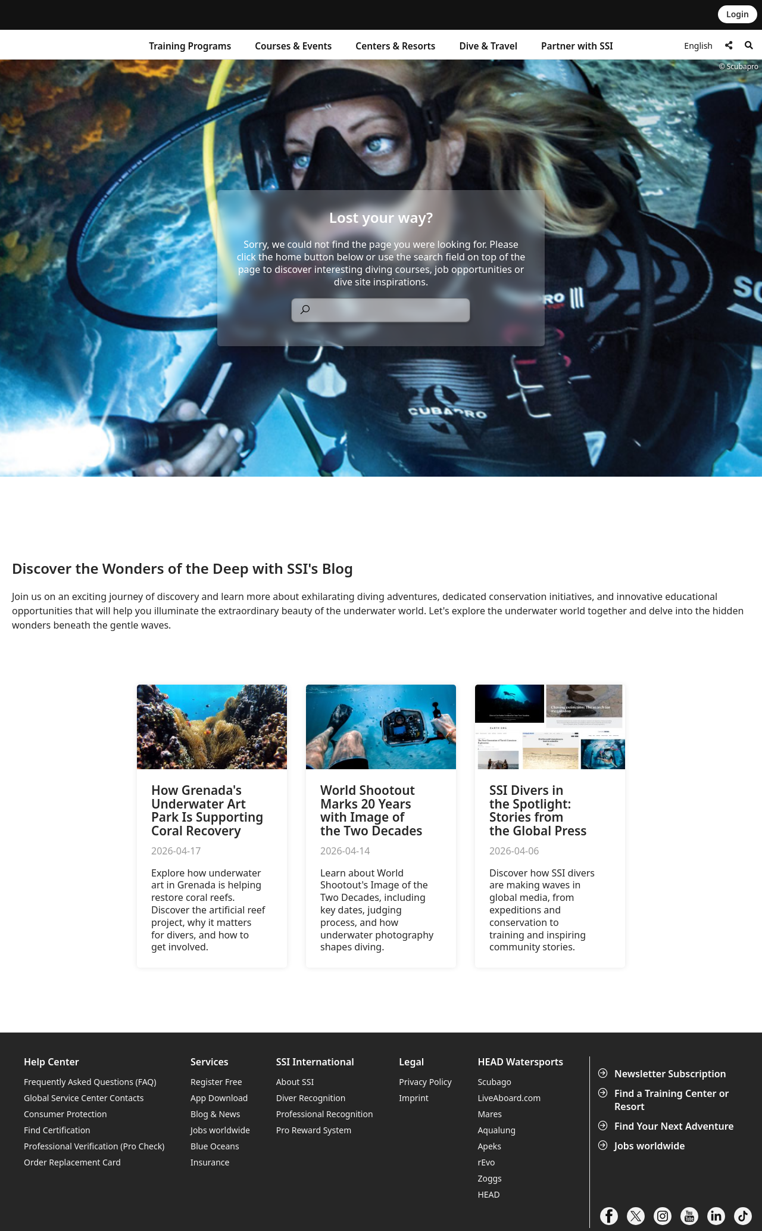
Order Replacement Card (72, 1162)
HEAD (488, 1194)
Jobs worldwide (642, 1145)
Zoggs (489, 1178)
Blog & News (215, 1114)
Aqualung (496, 1130)
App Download (219, 1097)
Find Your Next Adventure (667, 1126)
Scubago (494, 1081)
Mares (489, 1114)
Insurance (209, 1162)
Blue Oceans (214, 1146)
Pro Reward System (314, 1130)
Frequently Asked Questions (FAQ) (90, 1081)
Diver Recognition (311, 1097)
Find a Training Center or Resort (664, 1100)
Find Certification (57, 1130)
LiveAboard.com (509, 1097)
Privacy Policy (425, 1081)
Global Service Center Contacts (83, 1097)
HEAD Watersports (520, 1062)
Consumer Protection (65, 1114)
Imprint (414, 1097)
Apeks (489, 1146)
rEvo (486, 1162)
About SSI (295, 1081)
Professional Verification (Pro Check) (94, 1146)
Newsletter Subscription (663, 1073)
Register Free (216, 1081)
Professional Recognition (324, 1114)
